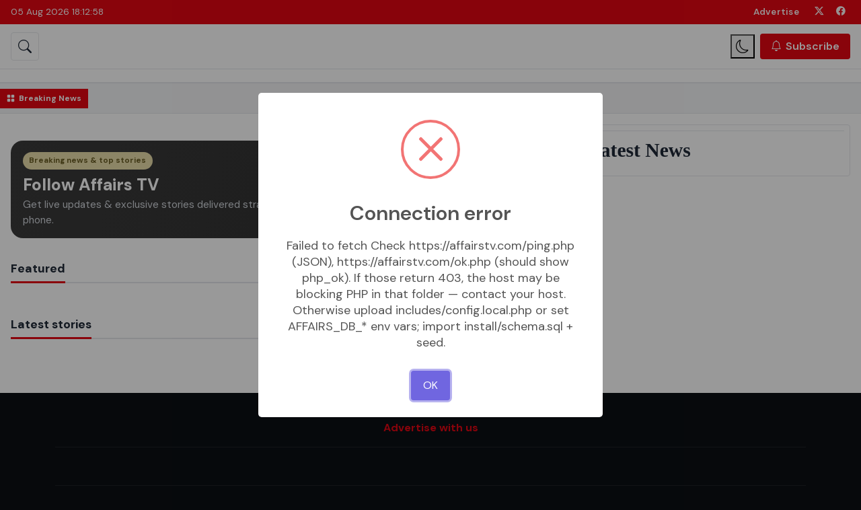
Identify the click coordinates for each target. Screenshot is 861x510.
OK (430, 385)
